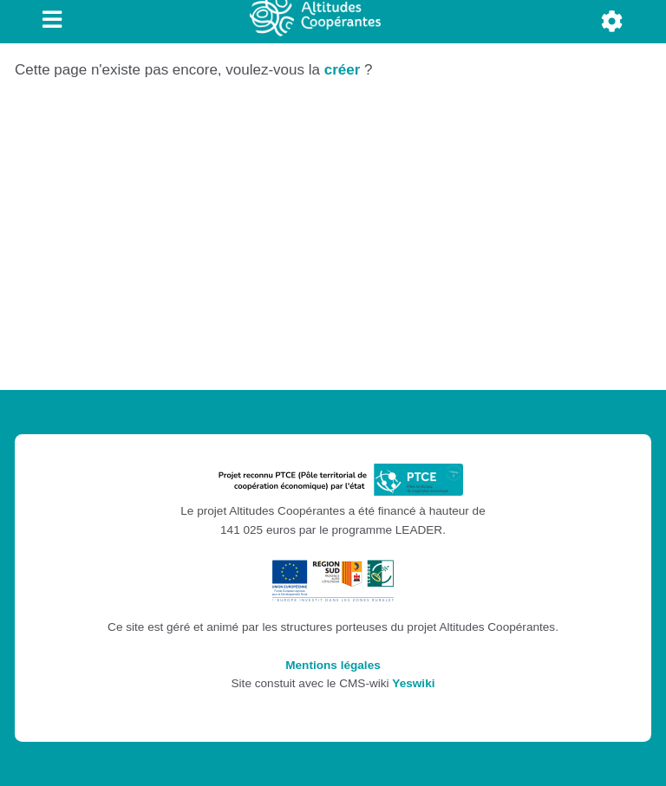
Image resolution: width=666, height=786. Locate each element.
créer (342, 70)
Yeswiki (413, 683)
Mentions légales (333, 665)
